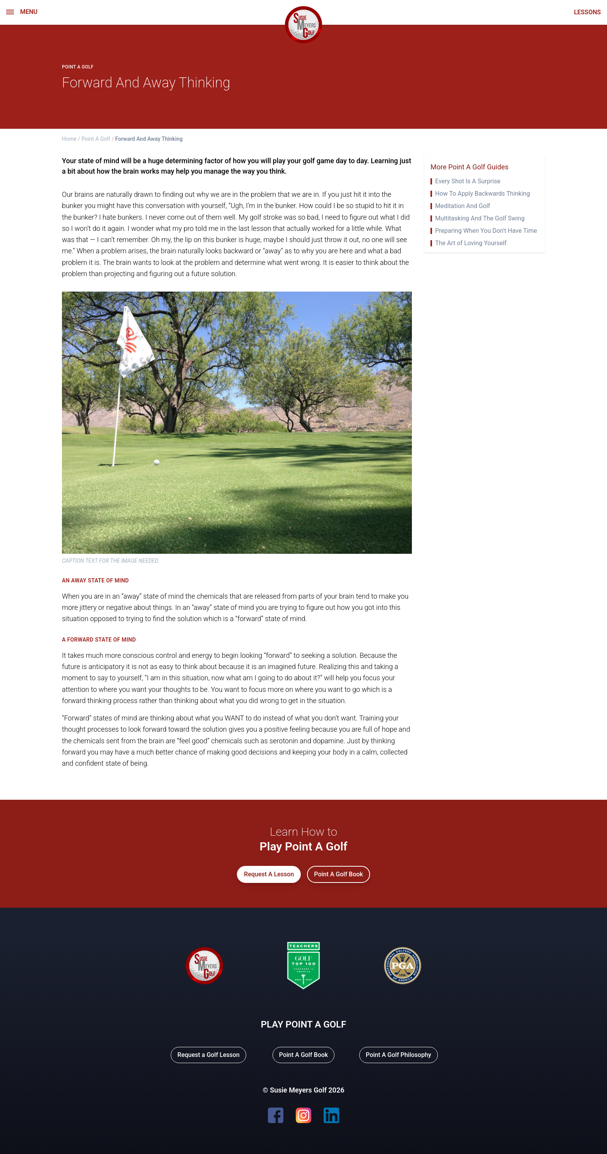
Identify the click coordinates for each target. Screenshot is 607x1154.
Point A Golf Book (338, 874)
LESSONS (587, 12)
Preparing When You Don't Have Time (486, 231)
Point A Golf (95, 139)
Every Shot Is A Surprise (468, 181)
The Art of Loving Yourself (471, 243)
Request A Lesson (269, 874)
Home (69, 139)
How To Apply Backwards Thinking (482, 194)
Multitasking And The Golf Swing (480, 218)
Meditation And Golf (462, 206)
